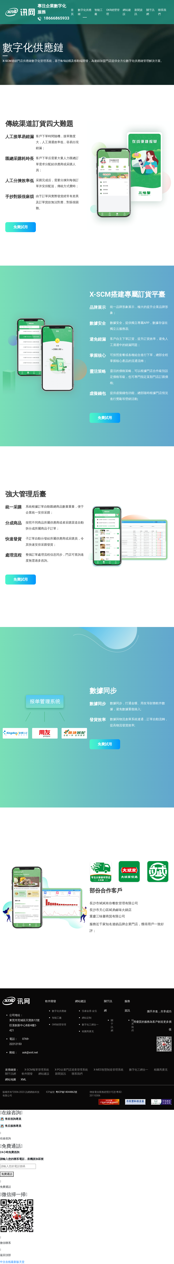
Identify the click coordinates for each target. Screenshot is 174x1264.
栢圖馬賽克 (88, 1031)
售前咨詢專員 (10, 1118)
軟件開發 (27, 1073)
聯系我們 (162, 12)
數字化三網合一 (90, 1024)
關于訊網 (150, 12)
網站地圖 (10, 1079)
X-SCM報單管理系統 (36, 1069)
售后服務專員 (10, 1125)
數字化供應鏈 (84, 12)
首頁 (72, 12)
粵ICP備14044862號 (66, 1092)
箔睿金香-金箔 (89, 1011)
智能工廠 (98, 12)
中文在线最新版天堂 (12, 1261)
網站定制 (86, 1017)
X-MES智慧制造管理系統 (108, 1069)
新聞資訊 (138, 12)
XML (23, 1079)
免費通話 (6, 1174)
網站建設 (127, 12)
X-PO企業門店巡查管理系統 (71, 1069)
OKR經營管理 (113, 12)
